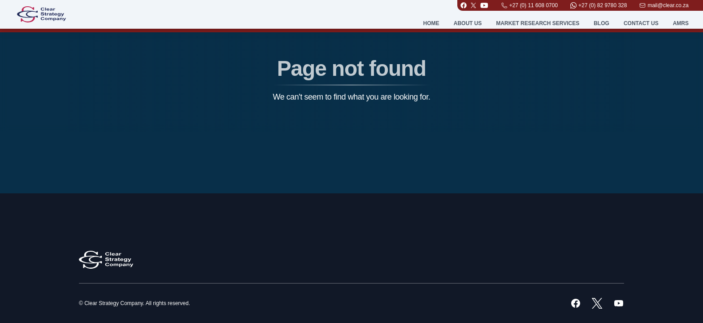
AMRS (681, 23)
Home (431, 23)
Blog (601, 23)
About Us (468, 23)
